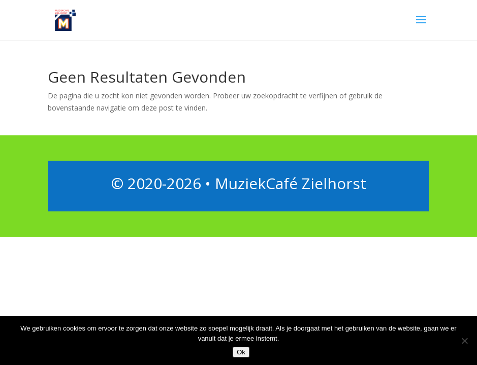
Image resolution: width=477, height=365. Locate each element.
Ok (241, 352)
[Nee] (464, 341)
